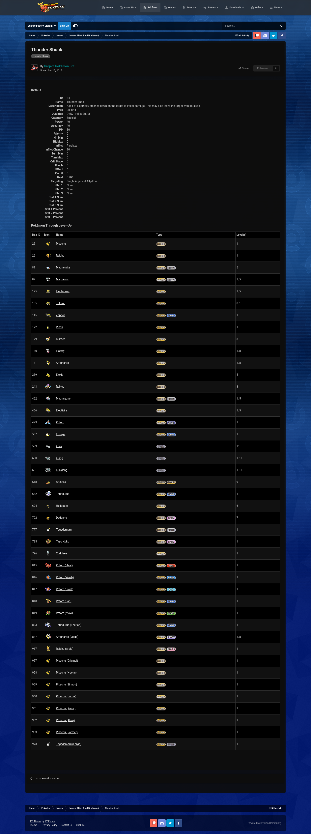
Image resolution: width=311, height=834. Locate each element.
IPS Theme (35, 821)
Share (244, 68)
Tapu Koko (62, 541)
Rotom (60, 422)
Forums (231, 10)
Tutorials (210, 10)
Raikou (60, 386)
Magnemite (63, 267)
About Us (148, 10)
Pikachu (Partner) (67, 732)
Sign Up (64, 25)
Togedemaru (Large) (68, 744)
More (276, 10)
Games (191, 10)
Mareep (60, 339)
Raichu (60, 255)
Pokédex (171, 10)
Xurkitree (61, 553)
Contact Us (66, 825)
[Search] (236, 26)
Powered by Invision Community (264, 823)
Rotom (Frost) (64, 589)
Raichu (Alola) (64, 648)
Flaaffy (60, 350)
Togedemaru (64, 529)
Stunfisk (61, 482)
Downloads (254, 10)
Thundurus (62, 493)
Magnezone (63, 398)
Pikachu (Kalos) (65, 708)
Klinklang (61, 470)
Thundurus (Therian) (68, 624)
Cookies (80, 825)
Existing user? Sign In (42, 26)
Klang (59, 458)
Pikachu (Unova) (66, 696)
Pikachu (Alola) (65, 720)
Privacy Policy (49, 825)
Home (128, 10)
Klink (59, 446)
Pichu (59, 327)
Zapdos (60, 315)
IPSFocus (50, 821)
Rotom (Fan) (63, 601)
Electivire (61, 410)
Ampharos (62, 362)
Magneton (62, 279)
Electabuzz (63, 291)
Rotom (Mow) (64, 613)
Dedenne (61, 517)
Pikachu (61, 243)
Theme (34, 825)
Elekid (59, 374)
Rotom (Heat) (64, 565)
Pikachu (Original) (67, 660)
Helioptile (62, 505)
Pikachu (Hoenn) (66, 672)
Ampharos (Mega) (67, 636)
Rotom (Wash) (65, 577)
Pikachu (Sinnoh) (66, 684)
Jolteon (60, 303)
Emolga (60, 434)
